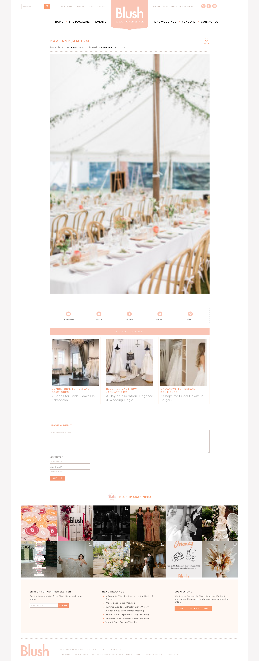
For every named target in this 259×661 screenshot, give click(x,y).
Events (100, 21)
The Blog (65, 655)
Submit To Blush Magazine (193, 609)
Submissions (170, 6)
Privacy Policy (154, 655)
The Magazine (79, 21)
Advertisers (186, 6)
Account (101, 7)
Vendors (188, 21)
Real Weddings (164, 21)
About (156, 6)
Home (59, 21)
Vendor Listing (84, 7)
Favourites (67, 7)
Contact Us (210, 21)
